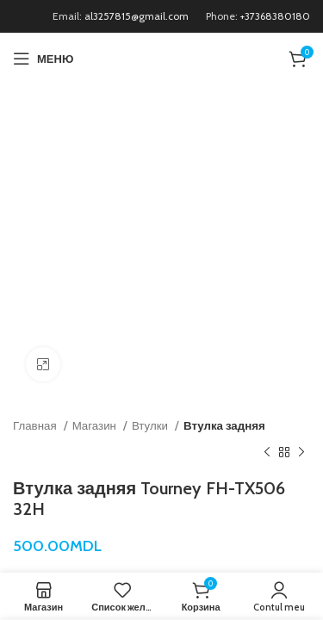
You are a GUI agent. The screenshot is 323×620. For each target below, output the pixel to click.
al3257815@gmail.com (136, 15)
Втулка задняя (224, 425)
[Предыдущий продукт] (267, 452)
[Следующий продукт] (301, 452)
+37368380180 (275, 15)
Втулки (151, 425)
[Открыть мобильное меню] (43, 58)
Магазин (95, 425)
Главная (36, 425)
